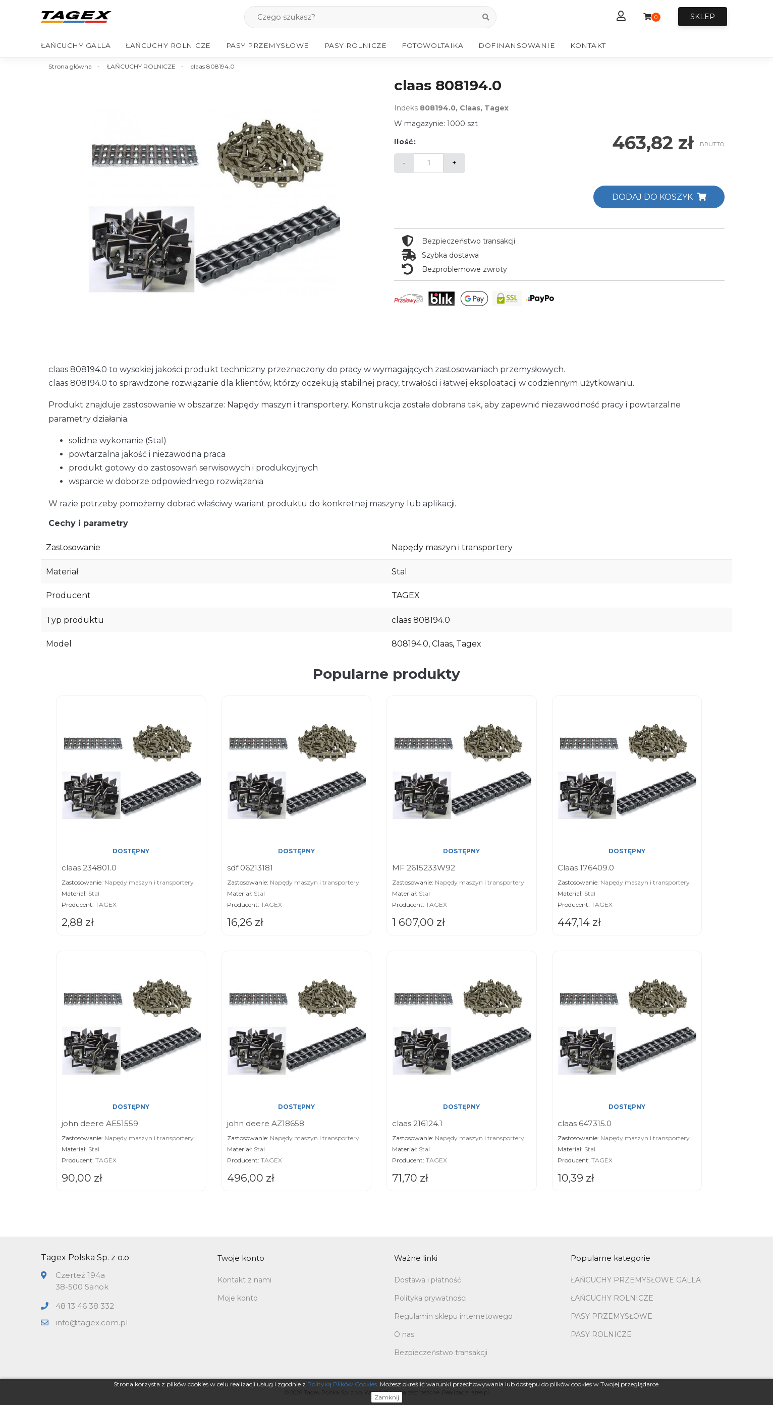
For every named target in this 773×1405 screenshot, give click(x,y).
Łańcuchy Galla (76, 46)
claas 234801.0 (89, 868)
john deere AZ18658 (265, 1124)
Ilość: (405, 142)
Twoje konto (240, 1258)
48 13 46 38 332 (85, 1306)
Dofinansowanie (516, 46)
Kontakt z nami (244, 1280)
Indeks (406, 108)
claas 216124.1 (417, 1124)
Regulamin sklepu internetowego (453, 1316)
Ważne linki (415, 1258)
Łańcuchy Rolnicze (168, 46)
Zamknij (386, 1397)
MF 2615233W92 (423, 868)
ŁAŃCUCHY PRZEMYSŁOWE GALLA (636, 1280)
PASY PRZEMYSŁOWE (611, 1316)
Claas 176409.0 (586, 868)
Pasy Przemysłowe (267, 46)
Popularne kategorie (610, 1258)
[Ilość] (428, 163)
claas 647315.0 (585, 1124)
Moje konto (237, 1298)
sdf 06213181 (250, 868)
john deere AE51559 (100, 1124)
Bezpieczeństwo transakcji (440, 1353)
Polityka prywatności (430, 1298)
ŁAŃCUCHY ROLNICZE (612, 1298)
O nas (404, 1334)
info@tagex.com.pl (92, 1322)
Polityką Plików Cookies (342, 1384)
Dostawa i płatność (427, 1280)
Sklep (702, 17)
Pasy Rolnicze (355, 46)
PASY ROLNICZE (601, 1334)
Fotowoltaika (432, 46)
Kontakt (588, 46)
